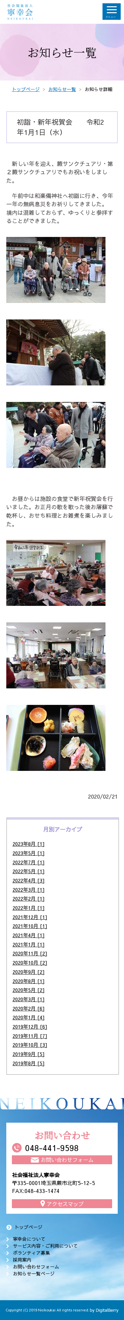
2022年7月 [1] (29, 862)
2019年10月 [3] (30, 1044)
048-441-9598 (52, 1147)
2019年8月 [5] (29, 1063)
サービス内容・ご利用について (45, 1245)
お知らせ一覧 (62, 89)
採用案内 (22, 1259)
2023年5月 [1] (29, 852)
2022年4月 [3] (29, 880)
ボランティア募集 (31, 1252)
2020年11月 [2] (30, 953)
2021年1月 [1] (29, 944)
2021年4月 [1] (29, 935)
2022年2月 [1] (29, 898)
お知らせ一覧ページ (34, 1273)
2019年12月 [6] (30, 1026)
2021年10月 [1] (30, 925)
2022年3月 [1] (29, 889)
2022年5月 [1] (29, 871)
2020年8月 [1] (29, 980)
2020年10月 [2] (30, 962)
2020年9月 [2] (29, 971)
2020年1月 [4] (29, 1017)
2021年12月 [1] (30, 916)
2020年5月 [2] (29, 989)
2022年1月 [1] (29, 907)
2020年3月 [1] (29, 999)
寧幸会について (29, 1239)
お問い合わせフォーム (36, 1266)
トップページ (26, 89)
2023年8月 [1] (29, 843)
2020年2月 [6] (29, 1008)
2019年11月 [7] (30, 1035)
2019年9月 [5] (29, 1053)
